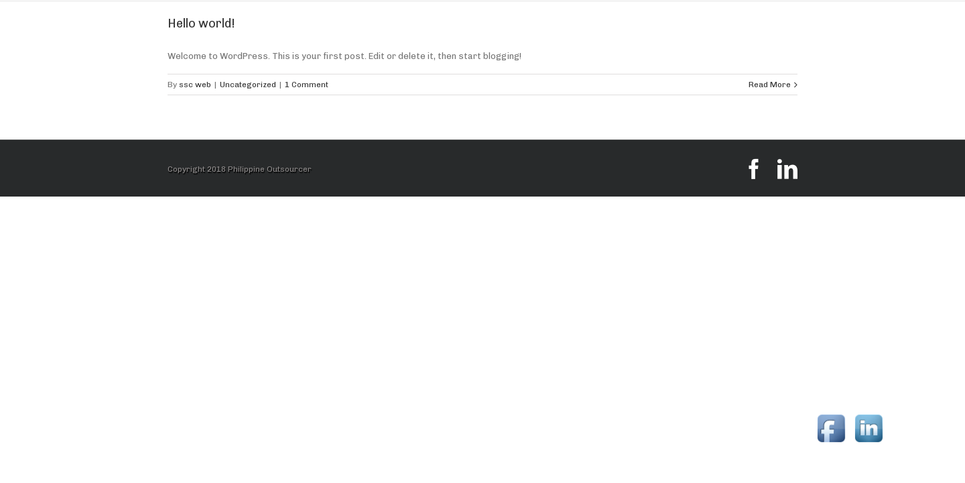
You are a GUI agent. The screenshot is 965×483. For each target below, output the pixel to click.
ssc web (195, 84)
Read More (770, 84)
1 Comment (306, 84)
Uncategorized (248, 84)
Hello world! (201, 23)
